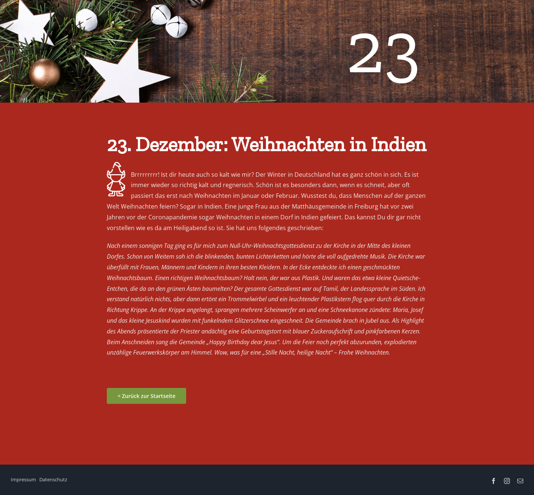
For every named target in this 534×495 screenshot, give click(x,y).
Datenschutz (53, 479)
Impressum (23, 479)
